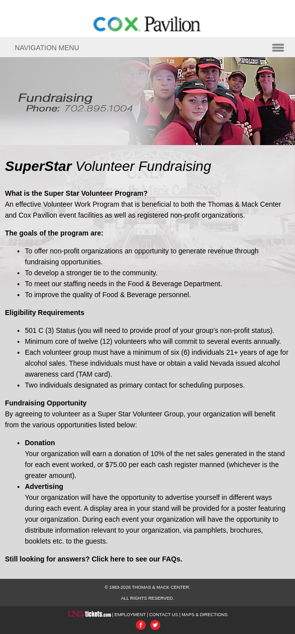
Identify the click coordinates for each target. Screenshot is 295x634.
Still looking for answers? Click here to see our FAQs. (93, 559)
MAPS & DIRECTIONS (204, 614)
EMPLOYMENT (130, 614)
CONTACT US (163, 614)
